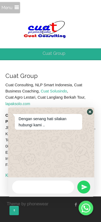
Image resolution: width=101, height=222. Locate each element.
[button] (90, 112)
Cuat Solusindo (54, 91)
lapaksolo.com (17, 104)
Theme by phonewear (27, 204)
